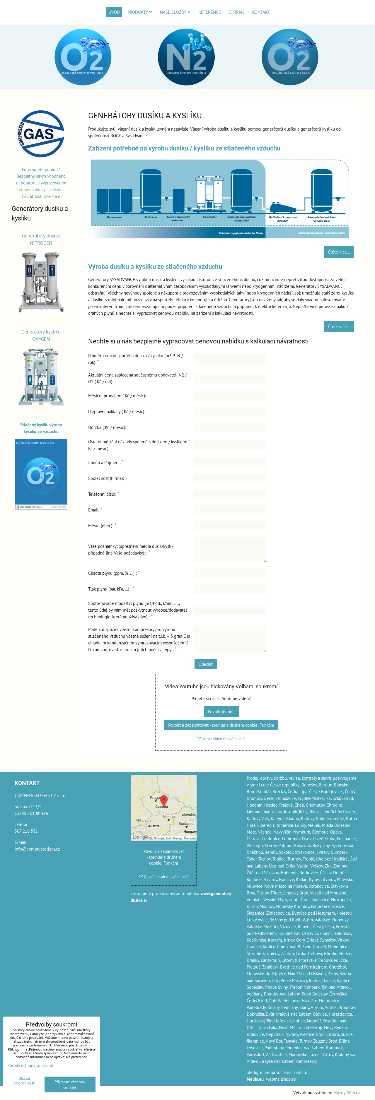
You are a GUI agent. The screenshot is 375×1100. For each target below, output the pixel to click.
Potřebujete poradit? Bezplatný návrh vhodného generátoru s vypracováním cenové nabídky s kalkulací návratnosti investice (41, 182)
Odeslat (206, 664)
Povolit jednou (221, 711)
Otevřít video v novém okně (221, 738)
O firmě (237, 12)
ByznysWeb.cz (347, 1092)
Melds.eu (255, 1079)
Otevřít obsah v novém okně (163, 876)
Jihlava (314, 812)
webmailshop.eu (281, 1079)
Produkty (139, 12)
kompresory (306, 1061)
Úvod (114, 12)
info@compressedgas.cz (37, 849)
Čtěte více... (339, 252)
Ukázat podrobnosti (24, 1080)
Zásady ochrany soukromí (30, 1065)
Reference (209, 12)
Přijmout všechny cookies (69, 1084)
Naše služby (175, 12)
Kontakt (261, 12)
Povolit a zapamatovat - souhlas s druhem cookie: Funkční (221, 725)
